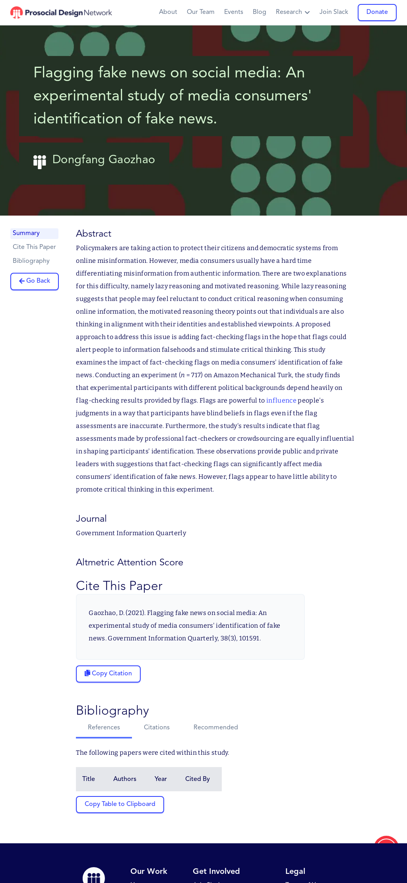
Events (233, 12)
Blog (259, 12)
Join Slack (334, 12)
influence (281, 400)
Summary (26, 233)
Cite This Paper (34, 247)
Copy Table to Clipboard (120, 804)
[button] (293, 12)
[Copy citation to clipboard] (108, 673)
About (168, 12)
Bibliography (31, 261)
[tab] (104, 728)
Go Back (38, 281)
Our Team (201, 12)
